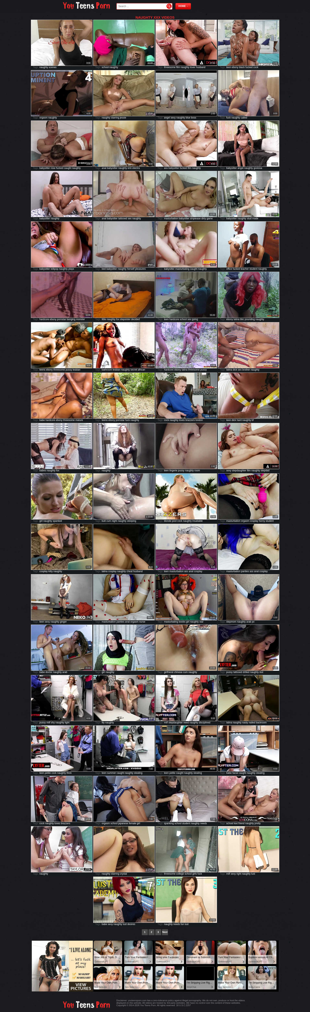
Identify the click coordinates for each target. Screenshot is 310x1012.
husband (200, 67)
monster (80, 319)
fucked (249, 67)
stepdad (265, 470)
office (229, 268)
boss (193, 117)
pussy (69, 369)
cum (108, 521)
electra (136, 168)
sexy (173, 117)
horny (262, 521)
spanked (57, 521)
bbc (242, 319)
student (253, 268)
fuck (228, 117)
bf (253, 420)
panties (245, 571)
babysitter (44, 168)
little (104, 319)
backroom (261, 722)
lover (192, 67)
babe (42, 420)
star (201, 621)
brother (246, 369)
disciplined (204, 722)
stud (249, 218)
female (132, 823)
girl (41, 521)
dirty (203, 218)
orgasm (43, 117)
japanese (123, 823)
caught (67, 168)
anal (104, 168)
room (197, 470)
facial (235, 773)
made (255, 218)
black (242, 67)
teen (228, 67)
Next (165, 932)
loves (182, 420)
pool (174, 521)
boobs (182, 621)
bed (104, 268)
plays (71, 268)
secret (133, 369)
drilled (246, 672)
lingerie (173, 470)
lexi (236, 823)
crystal (123, 873)
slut (261, 672)
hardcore (44, 319)
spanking (169, 823)
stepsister (125, 319)
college (180, 873)
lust (253, 873)
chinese (178, 672)
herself (130, 268)
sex (130, 218)
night (114, 521)
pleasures (140, 268)
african (141, 369)
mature (79, 420)
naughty (43, 67)
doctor (49, 672)
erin (130, 168)
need (186, 722)
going (195, 319)
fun (182, 924)
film (178, 67)
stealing (138, 773)
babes (42, 470)
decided (135, 319)
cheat (130, 571)
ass (166, 168)
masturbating (182, 268)
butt (104, 521)
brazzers (190, 420)
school (105, 67)
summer (111, 773)
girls (194, 873)
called (244, 117)
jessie (123, 117)
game (210, 218)
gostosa (258, 168)
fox (117, 319)
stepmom (231, 621)
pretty (257, 823)
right (239, 873)
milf (48, 722)
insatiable (197, 521)
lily (103, 722)
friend (241, 823)
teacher (245, 268)
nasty (245, 722)
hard (239, 420)
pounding (250, 319)
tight (67, 722)
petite (48, 773)
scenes (53, 67)
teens (42, 369)
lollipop (54, 268)
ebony (235, 67)
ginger (63, 621)
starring (115, 117)
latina (237, 319)
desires (131, 924)
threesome (170, 67)
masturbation (171, 218)
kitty (50, 571)
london (199, 420)
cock (255, 67)
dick (235, 369)
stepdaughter (239, 470)
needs (203, 823)
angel (167, 117)
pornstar (61, 319)
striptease (195, 218)
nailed (252, 722)
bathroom (107, 369)
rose (53, 168)
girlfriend (168, 672)
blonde (167, 521)
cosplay (254, 521)
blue (188, 117)
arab (248, 621)
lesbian (76, 369)
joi (253, 621)
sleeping (131, 521)
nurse (142, 621)
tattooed (122, 218)
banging (71, 319)
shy (53, 722)
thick (69, 773)
